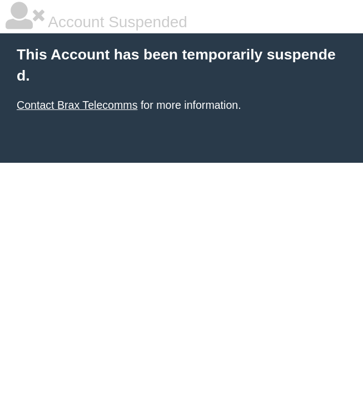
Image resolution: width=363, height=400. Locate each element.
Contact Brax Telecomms (77, 105)
